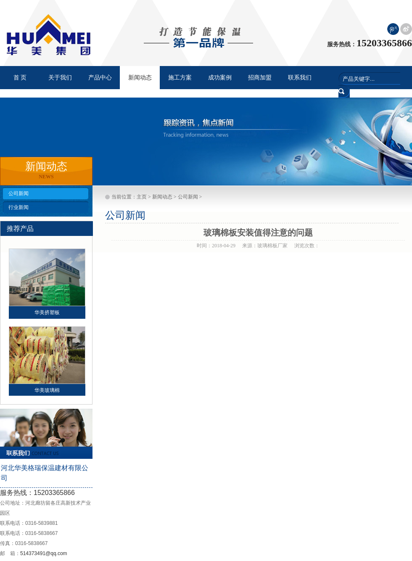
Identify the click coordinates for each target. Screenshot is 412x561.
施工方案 (180, 77)
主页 (142, 197)
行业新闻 (18, 207)
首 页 (20, 77)
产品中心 (100, 77)
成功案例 (220, 77)
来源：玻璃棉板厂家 (265, 246)
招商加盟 (260, 77)
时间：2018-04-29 (216, 246)
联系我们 (300, 77)
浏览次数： (307, 246)
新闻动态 (162, 197)
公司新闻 (18, 193)
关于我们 (60, 77)
